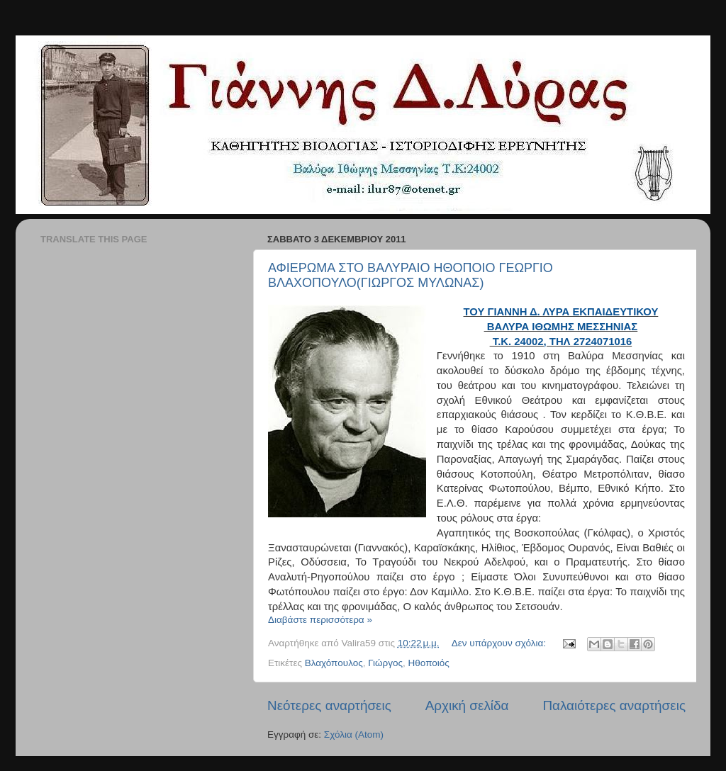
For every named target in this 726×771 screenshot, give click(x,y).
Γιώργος (385, 663)
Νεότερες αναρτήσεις (329, 705)
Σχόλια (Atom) (354, 734)
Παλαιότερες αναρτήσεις (614, 705)
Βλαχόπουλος (334, 663)
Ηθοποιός (428, 663)
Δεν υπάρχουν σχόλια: (500, 643)
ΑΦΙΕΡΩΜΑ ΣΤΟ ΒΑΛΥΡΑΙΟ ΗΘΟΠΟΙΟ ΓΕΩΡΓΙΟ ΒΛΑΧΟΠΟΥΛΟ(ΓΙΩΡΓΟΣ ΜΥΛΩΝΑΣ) (410, 275)
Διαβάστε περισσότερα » (320, 619)
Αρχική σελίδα (467, 705)
